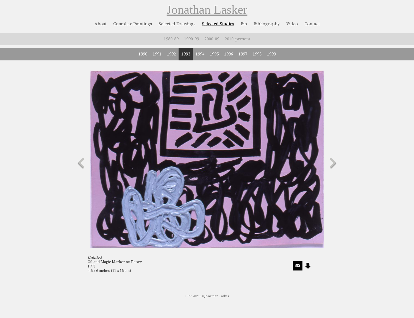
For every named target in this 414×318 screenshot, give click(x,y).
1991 (157, 54)
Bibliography (267, 24)
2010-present (237, 39)
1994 (200, 54)
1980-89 (171, 39)
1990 (142, 54)
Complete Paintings (132, 24)
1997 (242, 54)
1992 (171, 54)
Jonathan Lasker (207, 9)
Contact (312, 24)
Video (292, 24)
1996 (228, 54)
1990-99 (191, 39)
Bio (244, 24)
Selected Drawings (177, 24)
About (101, 24)
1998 (257, 54)
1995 (214, 54)
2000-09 (211, 39)
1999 (271, 54)
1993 (185, 54)
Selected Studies (218, 24)
